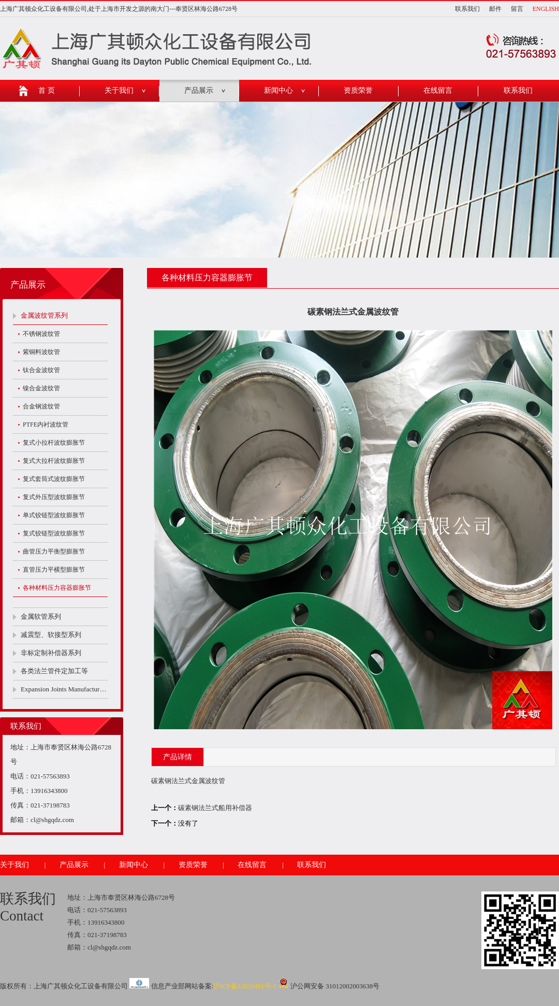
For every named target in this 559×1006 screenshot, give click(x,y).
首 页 (46, 90)
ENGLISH (546, 8)
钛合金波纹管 (41, 370)
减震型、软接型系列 (51, 635)
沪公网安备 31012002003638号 (329, 986)
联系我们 (467, 8)
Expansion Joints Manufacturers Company (64, 689)
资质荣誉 (358, 90)
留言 (517, 8)
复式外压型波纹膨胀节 (54, 497)
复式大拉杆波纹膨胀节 (54, 460)
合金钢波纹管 (41, 406)
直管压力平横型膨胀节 (54, 569)
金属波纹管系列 (44, 315)
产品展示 (198, 90)
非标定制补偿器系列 (51, 653)
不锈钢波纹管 (41, 333)
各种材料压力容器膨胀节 (57, 587)
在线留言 (437, 90)
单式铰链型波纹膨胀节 (54, 515)
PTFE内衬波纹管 (45, 424)
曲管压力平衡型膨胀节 (54, 551)
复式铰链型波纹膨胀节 (54, 533)
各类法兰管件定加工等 (54, 671)
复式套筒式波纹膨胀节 (54, 479)
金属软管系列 (41, 616)
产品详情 (177, 757)
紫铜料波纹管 (41, 352)
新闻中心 (278, 90)
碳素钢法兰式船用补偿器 (215, 808)
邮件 (495, 8)
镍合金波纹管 (41, 388)
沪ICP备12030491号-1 (244, 986)
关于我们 (119, 90)
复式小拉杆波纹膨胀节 (54, 442)
